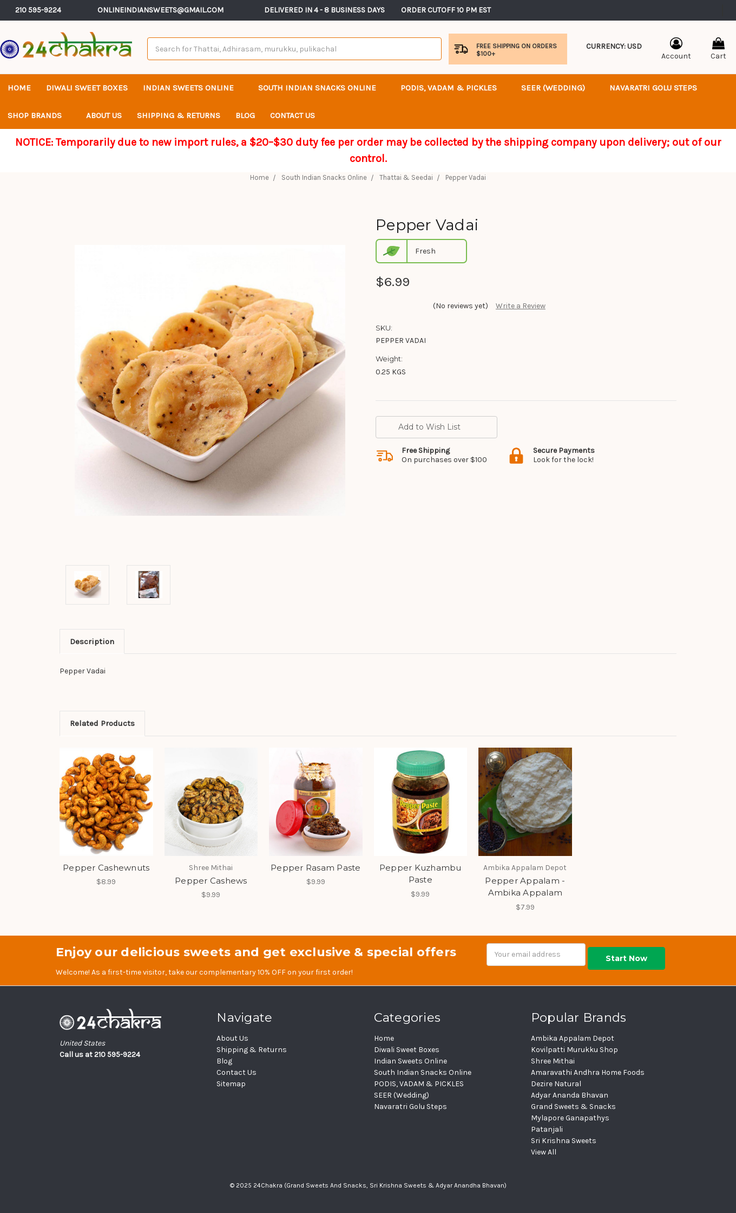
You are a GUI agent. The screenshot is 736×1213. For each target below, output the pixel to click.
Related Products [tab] (102, 723)
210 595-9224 (38, 10)
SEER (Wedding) (557, 88)
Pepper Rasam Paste (316, 867)
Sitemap (231, 1083)
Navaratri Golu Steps (653, 88)
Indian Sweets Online (193, 88)
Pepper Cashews (211, 880)
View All (543, 1152)
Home (19, 88)
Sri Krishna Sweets (563, 1140)
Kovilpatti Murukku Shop (574, 1049)
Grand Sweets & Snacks (573, 1106)
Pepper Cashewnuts (106, 867)
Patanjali (547, 1129)
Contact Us (236, 1072)
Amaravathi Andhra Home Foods (588, 1072)
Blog (245, 115)
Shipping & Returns (178, 115)
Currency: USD (614, 54)
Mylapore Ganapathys (570, 1118)
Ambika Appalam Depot (572, 1038)
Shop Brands (39, 115)
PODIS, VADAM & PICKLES (453, 88)
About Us (104, 115)
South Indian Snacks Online (321, 88)
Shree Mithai (553, 1061)
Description (92, 641)
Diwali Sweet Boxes (87, 88)
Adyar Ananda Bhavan (569, 1095)
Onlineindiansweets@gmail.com (160, 10)
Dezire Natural (556, 1083)
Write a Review (521, 305)
